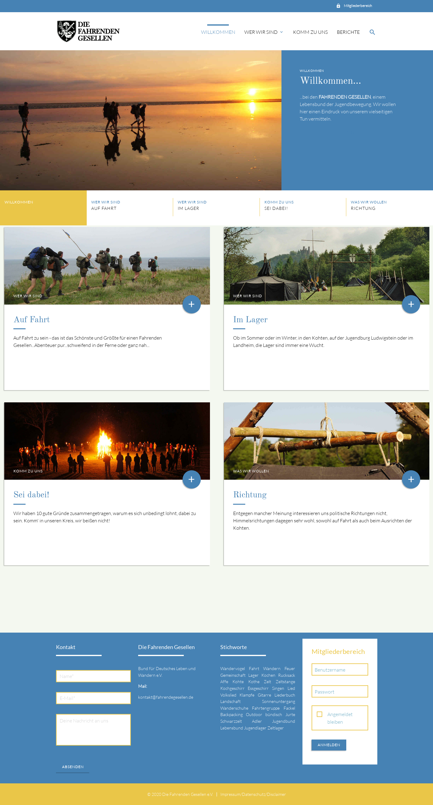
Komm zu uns (310, 32)
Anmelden (329, 745)
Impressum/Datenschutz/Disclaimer (253, 794)
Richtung (250, 495)
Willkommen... (330, 81)
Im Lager (250, 320)
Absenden (73, 766)
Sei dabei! (31, 495)
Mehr (349, 132)
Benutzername (330, 670)
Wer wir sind (264, 32)
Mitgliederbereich (358, 5)
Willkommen (218, 32)
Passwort (324, 692)
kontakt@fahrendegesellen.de (165, 697)
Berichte (348, 32)
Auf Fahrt (31, 320)
